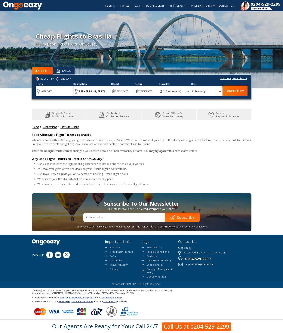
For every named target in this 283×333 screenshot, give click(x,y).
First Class (177, 5)
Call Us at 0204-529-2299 (196, 326)
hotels (124, 5)
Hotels (64, 71)
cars (138, 5)
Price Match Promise (119, 251)
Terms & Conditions (155, 251)
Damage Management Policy (157, 270)
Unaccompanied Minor (233, 78)
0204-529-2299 (198, 258)
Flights (42, 71)
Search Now (235, 91)
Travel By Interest (202, 5)
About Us (112, 247)
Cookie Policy (110, 301)
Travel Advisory (116, 264)
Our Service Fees (154, 276)
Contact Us (226, 5)
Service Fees (64, 301)
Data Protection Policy (156, 260)
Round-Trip (47, 78)
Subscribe (182, 217)
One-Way (66, 78)
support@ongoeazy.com (200, 264)
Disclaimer (150, 256)
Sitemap (112, 269)
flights (110, 5)
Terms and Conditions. (195, 226)
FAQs (110, 256)
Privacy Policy (171, 226)
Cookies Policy (152, 264)
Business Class (155, 5)
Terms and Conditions (70, 297)
